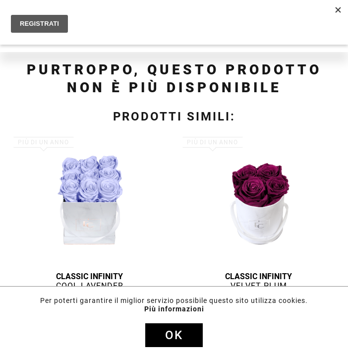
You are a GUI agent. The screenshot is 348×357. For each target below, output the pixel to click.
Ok (174, 335)
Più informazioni (174, 308)
